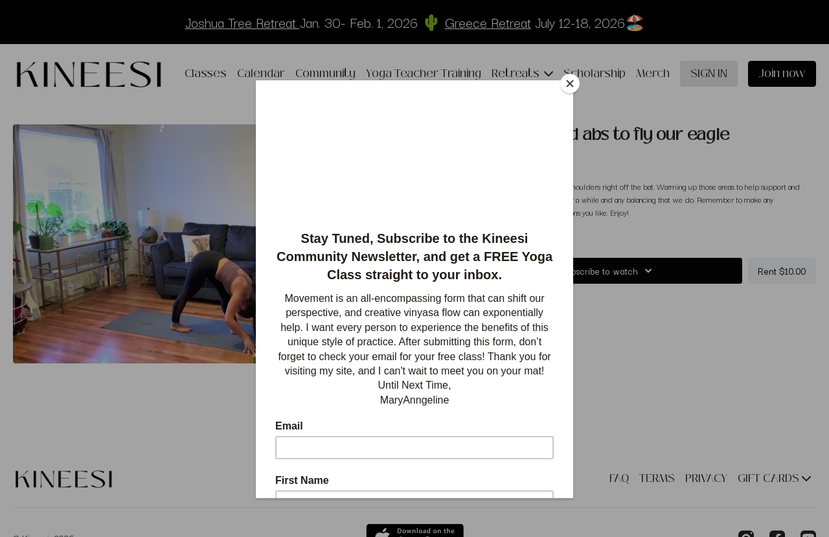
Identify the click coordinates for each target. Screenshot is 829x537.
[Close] (570, 83)
